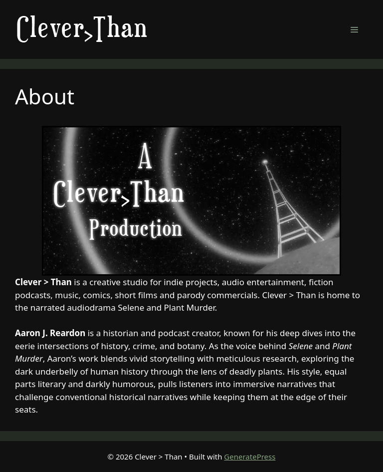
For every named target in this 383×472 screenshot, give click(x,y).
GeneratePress (249, 457)
